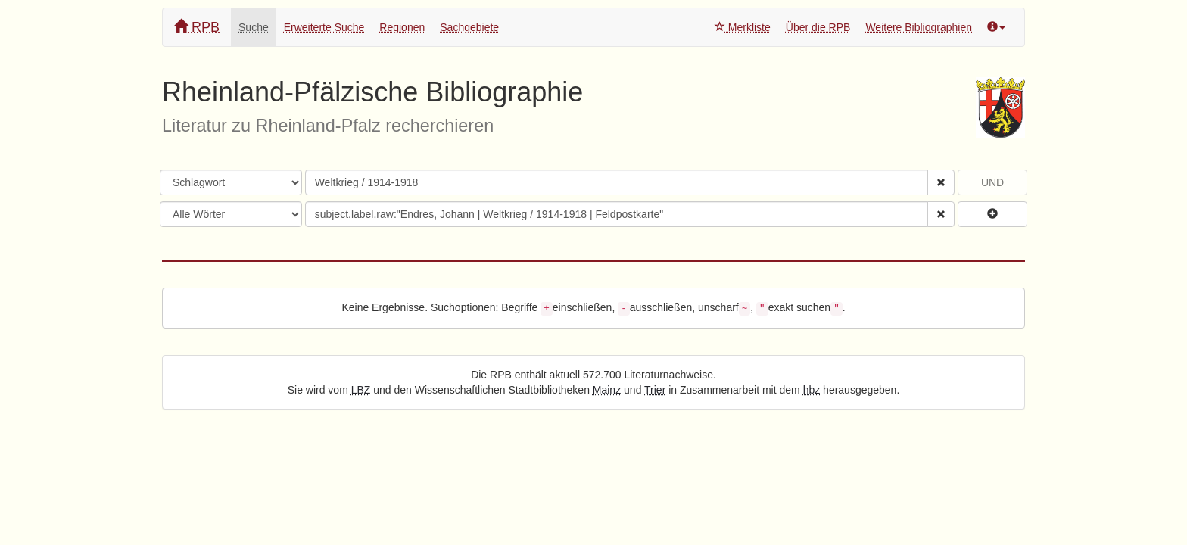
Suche (253, 27)
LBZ (361, 390)
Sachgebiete (469, 27)
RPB (197, 27)
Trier (654, 390)
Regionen (402, 27)
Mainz (607, 390)
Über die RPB (818, 27)
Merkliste (743, 27)
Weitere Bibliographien (918, 27)
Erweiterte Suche (324, 27)
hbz (812, 390)
